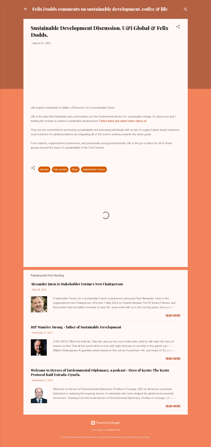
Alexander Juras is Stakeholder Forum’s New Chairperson (77, 284)
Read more (173, 315)
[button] (178, 27)
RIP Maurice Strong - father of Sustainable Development (76, 327)
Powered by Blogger (105, 422)
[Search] (185, 10)
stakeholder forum (94, 169)
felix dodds (60, 169)
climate (44, 169)
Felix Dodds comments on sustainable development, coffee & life (100, 9)
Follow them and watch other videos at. (123, 121)
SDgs (75, 169)
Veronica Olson (113, 430)
